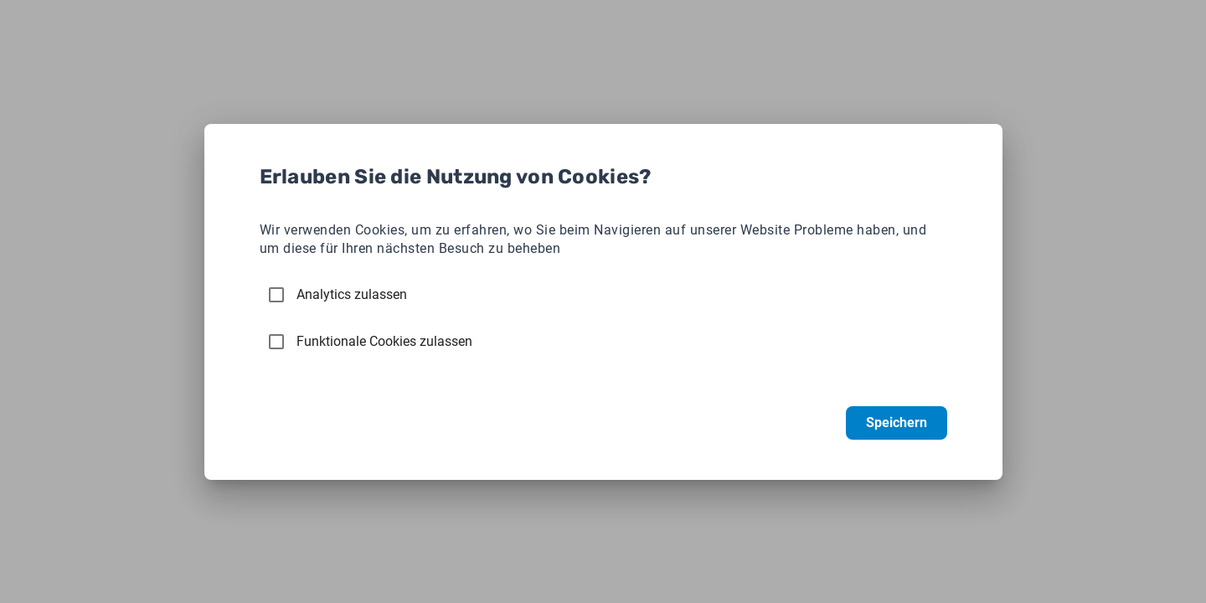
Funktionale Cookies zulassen (384, 341)
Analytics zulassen (351, 294)
